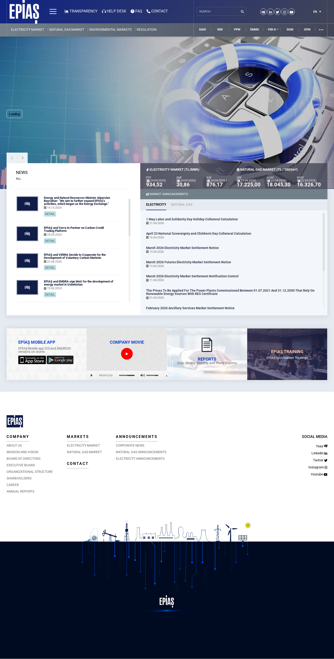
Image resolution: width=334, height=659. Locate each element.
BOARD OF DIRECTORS (23, 458)
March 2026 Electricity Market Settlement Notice (182, 247)
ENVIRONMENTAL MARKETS (110, 29)
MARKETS (78, 436)
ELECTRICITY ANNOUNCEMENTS (140, 458)
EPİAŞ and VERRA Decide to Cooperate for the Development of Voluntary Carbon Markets (75, 256)
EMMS (254, 29)
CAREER (13, 485)
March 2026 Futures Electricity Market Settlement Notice (188, 262)
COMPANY (18, 436)
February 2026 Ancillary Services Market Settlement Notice (190, 308)
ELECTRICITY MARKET (27, 29)
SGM (290, 29)
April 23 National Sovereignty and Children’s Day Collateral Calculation (198, 233)
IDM (220, 29)
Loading (14, 114)
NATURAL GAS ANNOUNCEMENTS (141, 452)
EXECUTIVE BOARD (21, 465)
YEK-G (272, 29)
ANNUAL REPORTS (20, 491)
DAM (202, 29)
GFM (307, 29)
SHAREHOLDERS (19, 478)
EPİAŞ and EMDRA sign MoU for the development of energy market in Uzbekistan (78, 283)
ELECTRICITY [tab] (156, 204)
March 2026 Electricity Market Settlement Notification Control (192, 276)
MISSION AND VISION (22, 452)
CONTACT (78, 463)
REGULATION (146, 29)
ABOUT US (14, 445)
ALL (18, 178)
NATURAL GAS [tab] (181, 204)
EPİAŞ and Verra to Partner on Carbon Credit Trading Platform (74, 229)
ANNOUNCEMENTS (137, 436)
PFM (237, 29)
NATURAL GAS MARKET (66, 29)
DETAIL (50, 214)
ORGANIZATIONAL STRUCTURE (30, 472)
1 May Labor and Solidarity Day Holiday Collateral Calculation (192, 219)
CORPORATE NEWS (130, 445)
